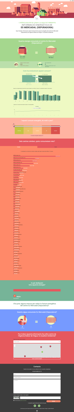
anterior (13, 106)
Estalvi (55, 147)
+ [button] (14, 344)
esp (70, 0)
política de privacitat (23, 400)
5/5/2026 (37, 106)
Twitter (39, 406)
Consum (18, 147)
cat (73, 0)
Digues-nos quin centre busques (19, 339)
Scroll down (37, 411)
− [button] (14, 346)
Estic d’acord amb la (20, 400)
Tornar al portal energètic (37, 358)
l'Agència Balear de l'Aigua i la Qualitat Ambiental (37, 22)
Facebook (35, 406)
